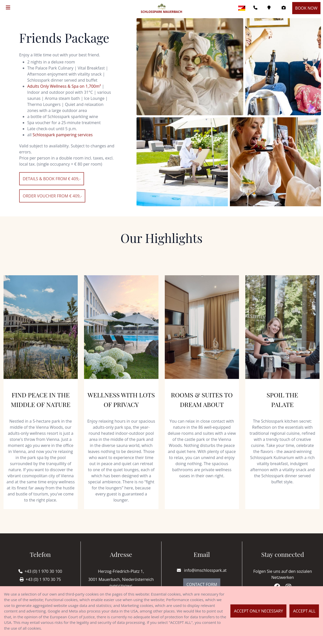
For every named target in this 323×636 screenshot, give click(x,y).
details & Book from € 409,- (51, 178)
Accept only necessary (258, 611)
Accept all (304, 611)
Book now (306, 8)
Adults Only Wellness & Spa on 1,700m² (64, 86)
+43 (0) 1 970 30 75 (43, 579)
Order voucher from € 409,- (52, 196)
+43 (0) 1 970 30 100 (43, 571)
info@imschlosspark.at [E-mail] (202, 570)
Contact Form (201, 584)
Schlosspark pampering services (63, 135)
